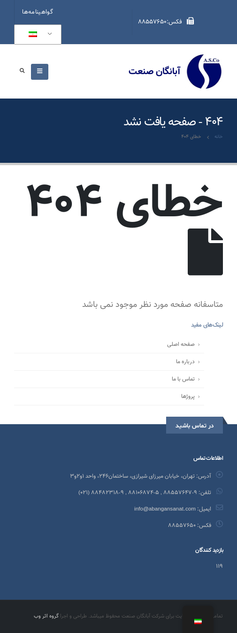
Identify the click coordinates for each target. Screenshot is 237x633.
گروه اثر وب (46, 616)
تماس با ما (183, 379)
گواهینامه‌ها (37, 12)
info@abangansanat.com (165, 509)
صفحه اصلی (181, 344)
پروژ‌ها (188, 396)
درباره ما (185, 362)
